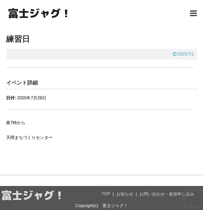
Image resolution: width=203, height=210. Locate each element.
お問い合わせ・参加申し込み (166, 194)
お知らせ (124, 194)
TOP (106, 194)
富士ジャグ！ (39, 13)
